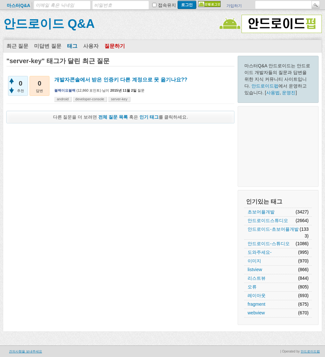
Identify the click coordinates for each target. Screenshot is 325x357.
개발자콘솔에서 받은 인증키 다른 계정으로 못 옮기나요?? (120, 79)
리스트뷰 (257, 278)
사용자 (91, 46)
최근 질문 (17, 46)
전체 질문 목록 (113, 117)
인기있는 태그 (264, 201)
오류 (252, 286)
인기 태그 (149, 117)
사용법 (273, 92)
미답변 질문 (47, 46)
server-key (119, 99)
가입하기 (234, 6)
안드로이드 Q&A (49, 23)
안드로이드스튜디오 (268, 220)
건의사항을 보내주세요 (25, 351)
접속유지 (167, 5)
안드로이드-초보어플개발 (273, 229)
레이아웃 (257, 295)
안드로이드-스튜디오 (269, 243)
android (63, 99)
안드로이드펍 (264, 85)
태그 (72, 46)
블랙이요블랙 (64, 90)
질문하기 (114, 46)
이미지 (254, 260)
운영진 (288, 92)
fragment (256, 304)
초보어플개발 (261, 211)
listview (255, 269)
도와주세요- (260, 252)
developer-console (89, 99)
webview (256, 312)
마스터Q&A (18, 5)
